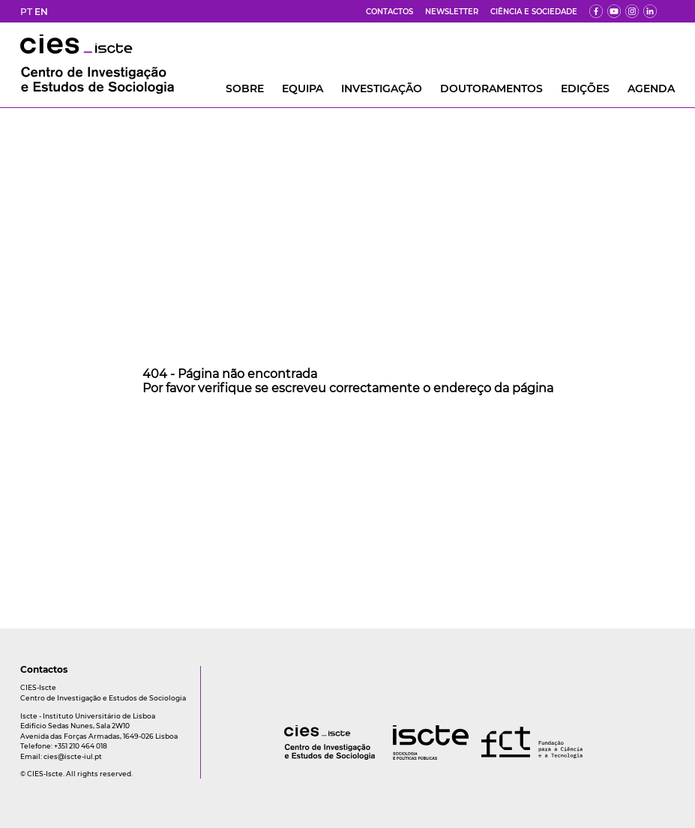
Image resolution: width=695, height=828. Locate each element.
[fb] (596, 11)
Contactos (389, 11)
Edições (585, 88)
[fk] (632, 11)
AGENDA (651, 88)
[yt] (614, 11)
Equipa (302, 88)
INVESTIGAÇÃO (381, 88)
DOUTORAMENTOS (491, 88)
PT (26, 11)
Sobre (245, 88)
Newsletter (451, 11)
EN (41, 11)
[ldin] (650, 11)
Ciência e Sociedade (533, 11)
